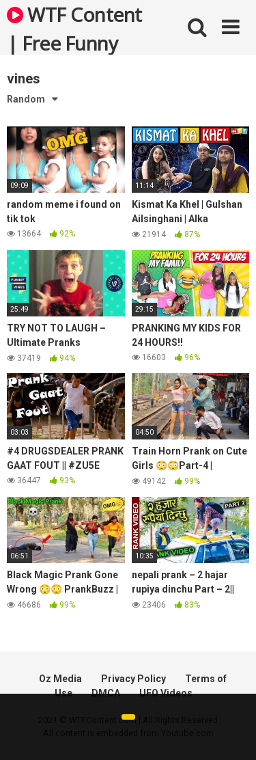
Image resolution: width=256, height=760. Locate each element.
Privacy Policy (133, 678)
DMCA (105, 693)
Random (26, 99)
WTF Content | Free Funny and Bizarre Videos (74, 28)
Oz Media (60, 678)
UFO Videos (166, 693)
